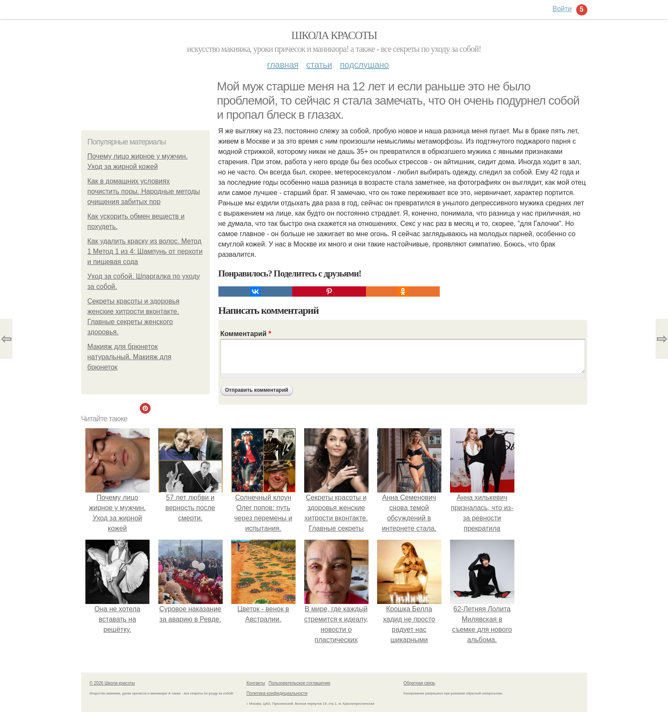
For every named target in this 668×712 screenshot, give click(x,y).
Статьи (319, 64)
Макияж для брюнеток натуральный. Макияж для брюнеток (130, 357)
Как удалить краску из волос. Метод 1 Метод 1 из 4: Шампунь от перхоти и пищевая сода (145, 251)
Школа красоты (334, 35)
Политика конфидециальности (277, 693)
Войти (562, 8)
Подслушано (364, 64)
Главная (283, 64)
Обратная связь (419, 683)
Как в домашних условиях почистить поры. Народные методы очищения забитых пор (144, 191)
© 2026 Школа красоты (112, 683)
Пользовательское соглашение (299, 683)
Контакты (256, 683)
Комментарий (246, 333)
